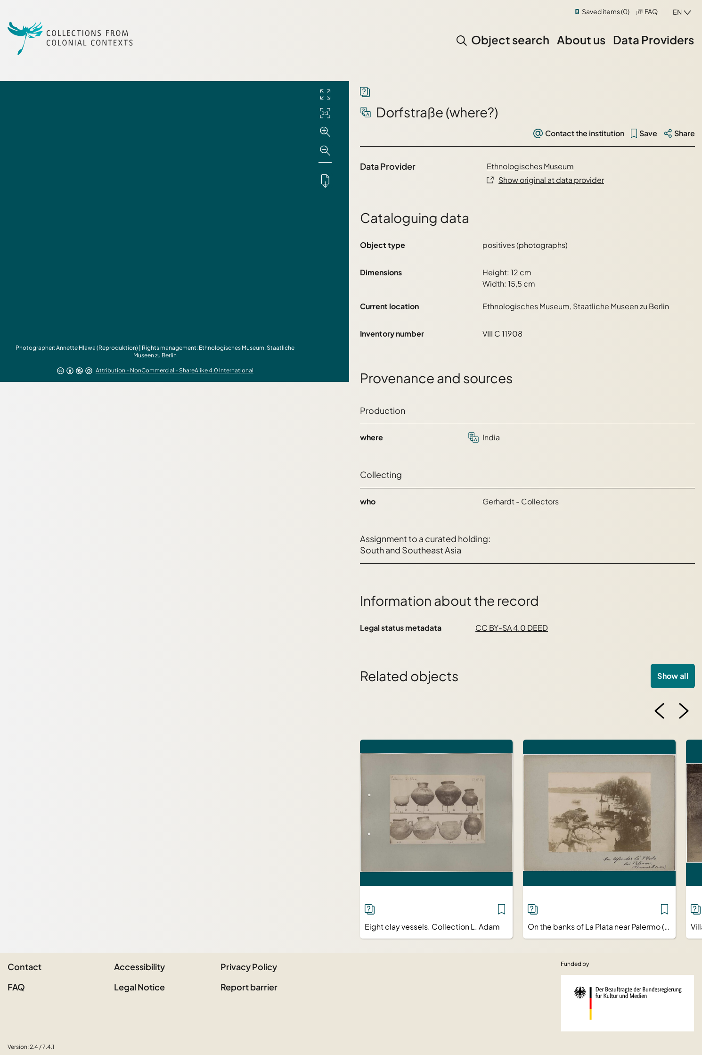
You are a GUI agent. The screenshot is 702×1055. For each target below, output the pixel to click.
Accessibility (139, 966)
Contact (24, 966)
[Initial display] (325, 113)
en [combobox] (677, 12)
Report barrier (249, 986)
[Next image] (683, 711)
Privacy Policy (248, 966)
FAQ (651, 11)
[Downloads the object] (325, 180)
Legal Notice (139, 986)
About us (581, 40)
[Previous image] (659, 711)
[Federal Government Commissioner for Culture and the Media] (627, 1003)
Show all (672, 676)
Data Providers (653, 40)
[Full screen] (325, 94)
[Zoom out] (325, 150)
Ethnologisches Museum (530, 166)
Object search (510, 40)
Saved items (605, 11)
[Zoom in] (325, 132)
